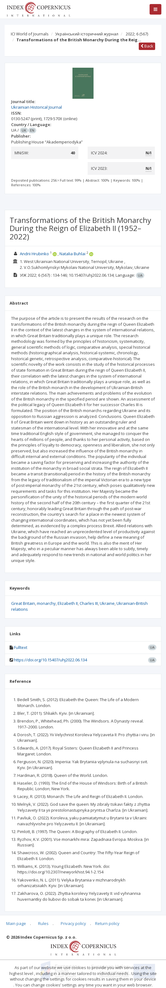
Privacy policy (73, 923)
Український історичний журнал (86, 34)
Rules (43, 923)
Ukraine (107, 603)
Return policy (107, 923)
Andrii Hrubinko (34, 253)
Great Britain (23, 603)
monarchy (46, 603)
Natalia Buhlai (72, 253)
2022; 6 (137, 34)
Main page (16, 923)
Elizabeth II (68, 603)
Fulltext (20, 647)
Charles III (89, 603)
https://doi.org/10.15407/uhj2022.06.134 (50, 660)
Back (147, 46)
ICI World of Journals (30, 34)
